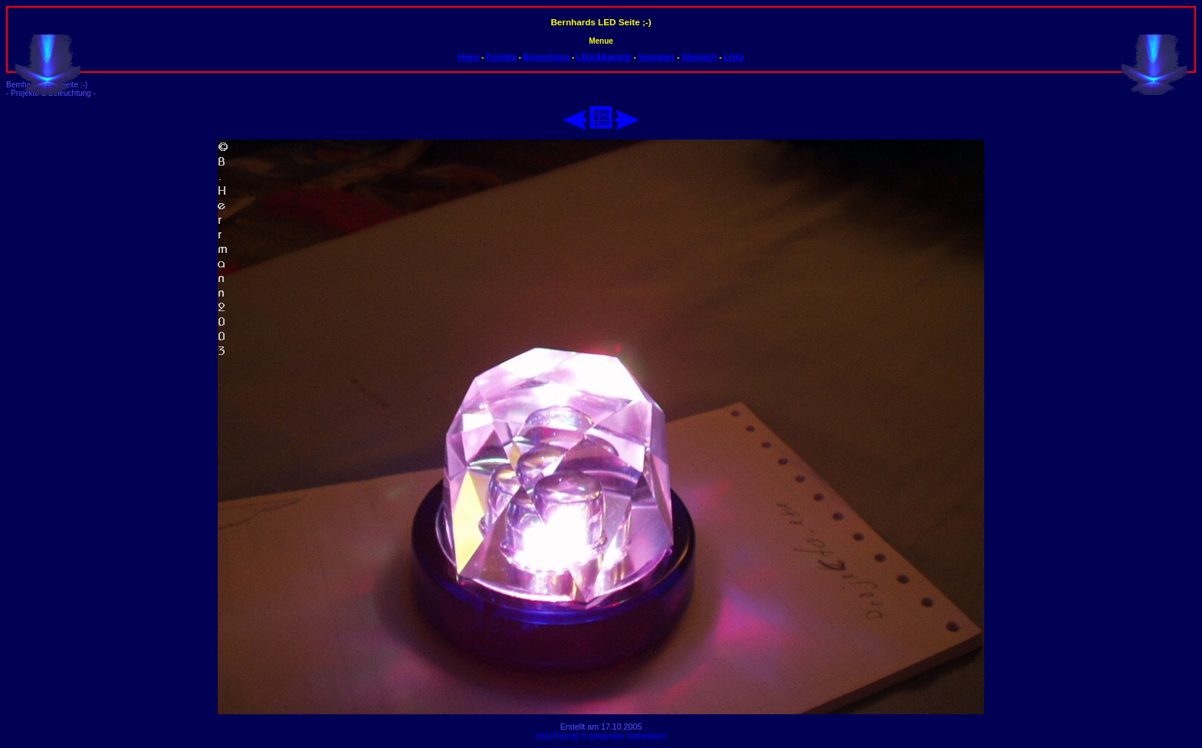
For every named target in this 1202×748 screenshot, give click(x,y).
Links (734, 57)
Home (469, 57)
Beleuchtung (547, 57)
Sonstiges (657, 57)
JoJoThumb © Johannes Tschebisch (600, 735)
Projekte (501, 57)
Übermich (699, 57)
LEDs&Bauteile (604, 57)
